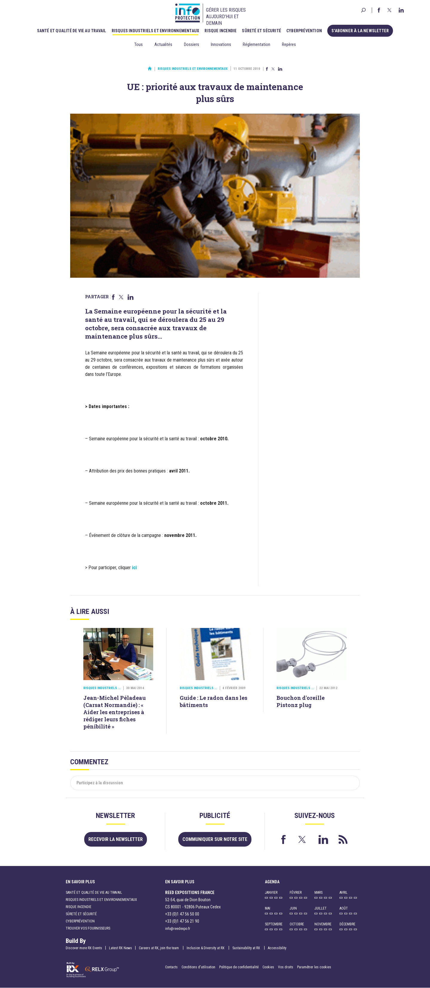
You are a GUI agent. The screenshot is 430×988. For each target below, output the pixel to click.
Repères (289, 44)
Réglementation (256, 44)
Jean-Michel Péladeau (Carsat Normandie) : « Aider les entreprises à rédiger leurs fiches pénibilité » (114, 712)
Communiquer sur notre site (215, 839)
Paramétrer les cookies (314, 967)
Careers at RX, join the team (159, 948)
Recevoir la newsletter (115, 839)
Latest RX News (120, 948)
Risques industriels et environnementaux (156, 31)
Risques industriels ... (102, 688)
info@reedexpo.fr (177, 929)
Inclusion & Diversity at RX (206, 948)
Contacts (171, 967)
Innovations (221, 44)
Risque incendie (222, 31)
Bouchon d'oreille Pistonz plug (301, 701)
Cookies (268, 967)
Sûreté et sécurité (262, 31)
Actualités (163, 44)
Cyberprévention (305, 31)
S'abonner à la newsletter (360, 30)
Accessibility (277, 948)
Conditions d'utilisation (198, 967)
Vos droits (285, 967)
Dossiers (191, 44)
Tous (138, 44)
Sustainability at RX (246, 948)
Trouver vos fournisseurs (88, 928)
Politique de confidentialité (239, 967)
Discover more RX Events (84, 948)
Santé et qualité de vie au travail (72, 31)
